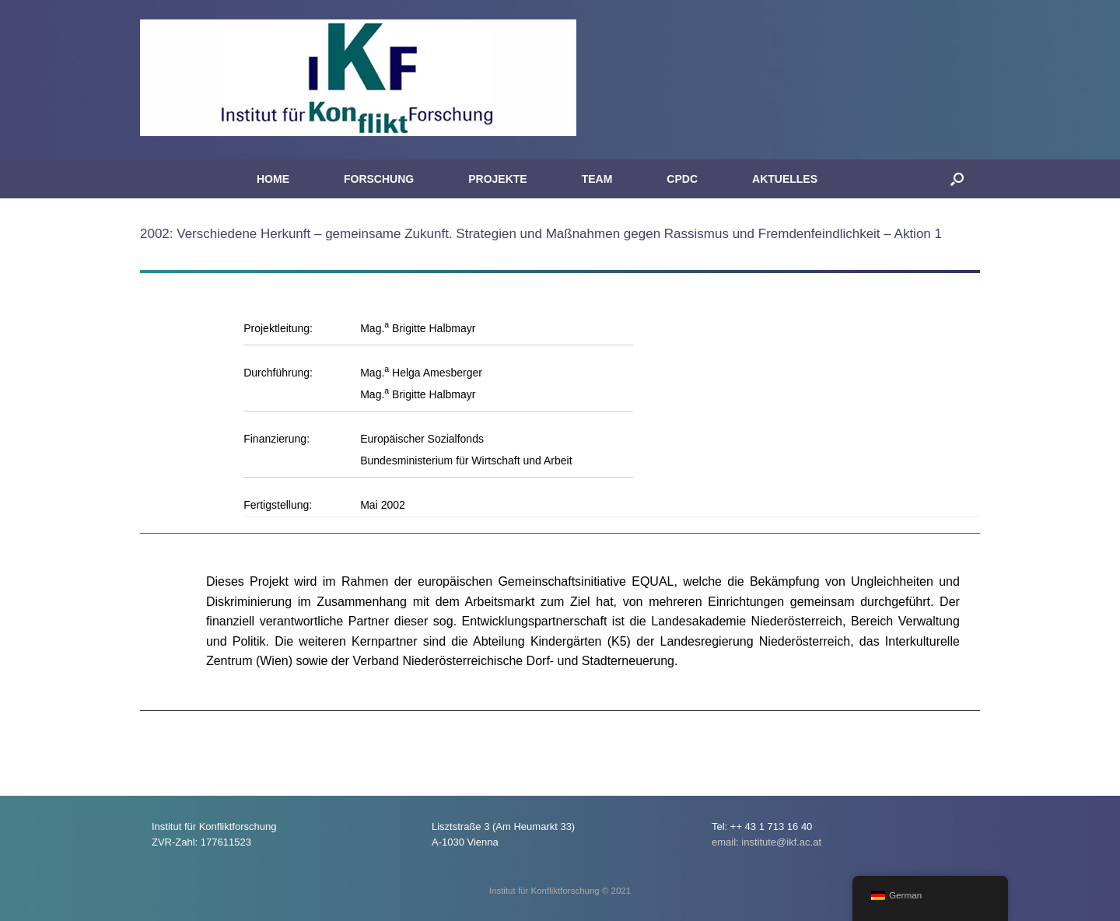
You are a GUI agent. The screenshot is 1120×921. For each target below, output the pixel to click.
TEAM (597, 179)
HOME (273, 179)
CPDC (682, 179)
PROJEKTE (497, 179)
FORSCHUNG (379, 179)
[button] (957, 178)
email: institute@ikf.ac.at (766, 842)
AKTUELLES (784, 179)
